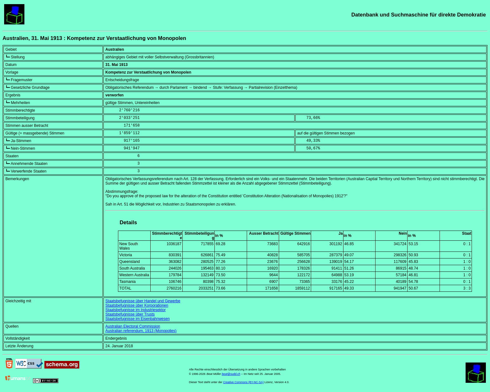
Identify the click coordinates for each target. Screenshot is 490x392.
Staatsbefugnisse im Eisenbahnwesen (137, 319)
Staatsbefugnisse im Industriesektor (135, 310)
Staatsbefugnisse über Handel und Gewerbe (142, 301)
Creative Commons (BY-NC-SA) (243, 382)
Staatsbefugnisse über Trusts (129, 314)
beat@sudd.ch (231, 374)
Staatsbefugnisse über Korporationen (136, 305)
